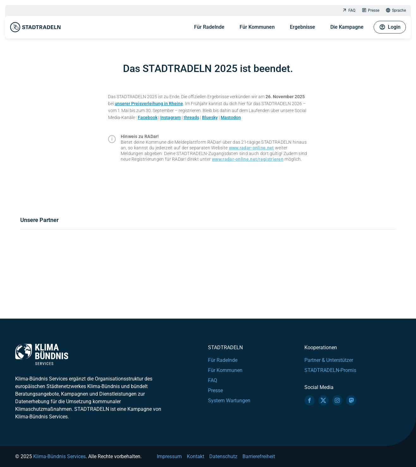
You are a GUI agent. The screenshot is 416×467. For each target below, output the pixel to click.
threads (191, 117)
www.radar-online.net (251, 147)
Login (390, 27)
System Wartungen (229, 401)
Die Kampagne (347, 27)
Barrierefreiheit (258, 456)
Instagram (170, 117)
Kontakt (195, 456)
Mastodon (231, 117)
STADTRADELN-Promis (330, 370)
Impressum (169, 456)
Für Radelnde (209, 27)
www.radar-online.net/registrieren (248, 159)
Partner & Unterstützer (328, 360)
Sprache (396, 11)
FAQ (348, 11)
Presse (370, 11)
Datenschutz (223, 456)
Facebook (147, 117)
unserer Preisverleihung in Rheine (149, 103)
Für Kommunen (257, 27)
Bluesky (210, 117)
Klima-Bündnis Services (59, 456)
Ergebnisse (302, 27)
